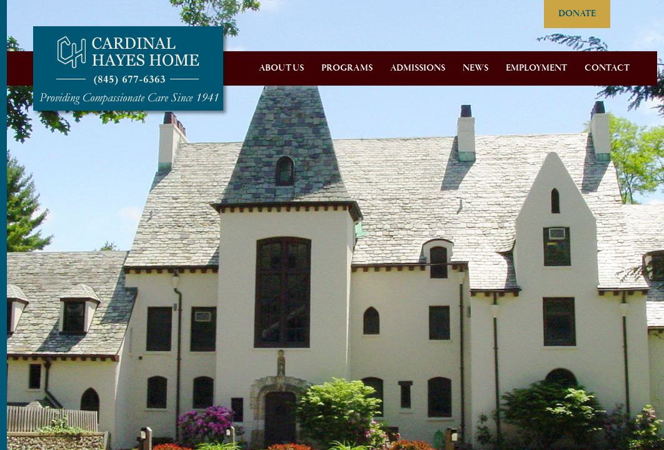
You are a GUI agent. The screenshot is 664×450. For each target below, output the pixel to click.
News (475, 68)
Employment (536, 68)
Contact (607, 68)
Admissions (417, 68)
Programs (347, 68)
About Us (281, 68)
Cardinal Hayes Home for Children (128, 68)
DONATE (577, 14)
